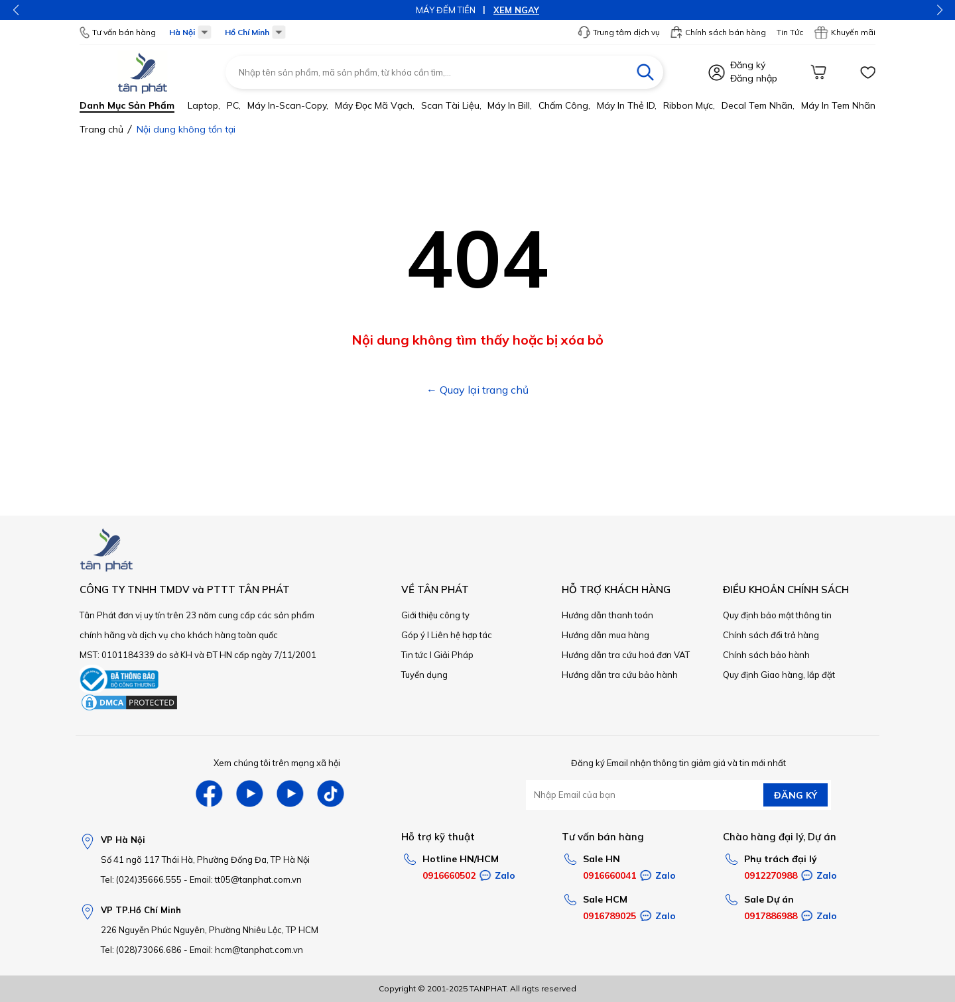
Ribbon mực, (689, 105)
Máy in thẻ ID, (627, 105)
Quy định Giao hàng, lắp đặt (779, 674)
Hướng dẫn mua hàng (605, 635)
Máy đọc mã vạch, (374, 105)
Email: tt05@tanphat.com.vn (246, 879)
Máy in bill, (509, 105)
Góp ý (413, 635)
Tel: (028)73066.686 (141, 949)
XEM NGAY (516, 10)
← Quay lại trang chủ (477, 389)
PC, (234, 105)
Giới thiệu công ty (435, 615)
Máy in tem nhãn (838, 105)
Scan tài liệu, (451, 105)
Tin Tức (790, 32)
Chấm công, (564, 105)
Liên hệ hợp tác (461, 635)
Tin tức (414, 654)
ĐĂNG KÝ (795, 795)
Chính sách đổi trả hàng (771, 635)
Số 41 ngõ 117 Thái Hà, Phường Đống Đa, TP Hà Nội (205, 859)
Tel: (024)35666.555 (141, 879)
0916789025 (609, 916)
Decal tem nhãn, (758, 105)
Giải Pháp (454, 654)
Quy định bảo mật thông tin (777, 615)
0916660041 (609, 875)
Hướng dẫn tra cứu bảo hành (620, 674)
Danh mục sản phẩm (127, 105)
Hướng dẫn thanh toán (607, 615)
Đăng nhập (753, 78)
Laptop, (204, 105)
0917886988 (770, 916)
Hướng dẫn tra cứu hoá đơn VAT (626, 654)
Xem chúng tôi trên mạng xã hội (277, 762)
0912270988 (770, 875)
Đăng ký (747, 65)
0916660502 (449, 875)
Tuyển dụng (424, 674)
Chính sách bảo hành (766, 654)
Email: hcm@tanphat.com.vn (246, 949)
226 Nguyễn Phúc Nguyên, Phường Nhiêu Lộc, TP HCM (209, 929)
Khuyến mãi (844, 32)
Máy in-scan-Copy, (287, 105)
